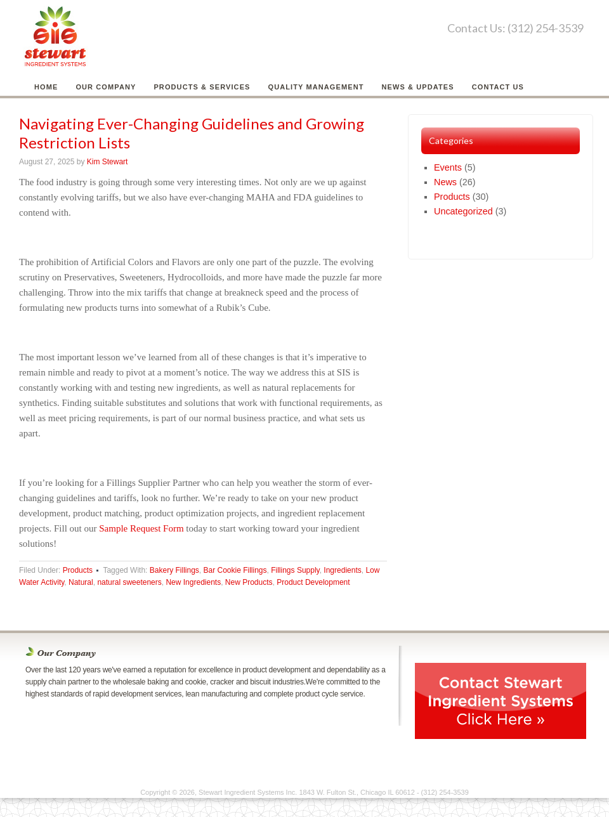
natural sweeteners (129, 582)
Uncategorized (463, 211)
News (445, 182)
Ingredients (342, 570)
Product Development (313, 582)
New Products (249, 582)
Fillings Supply (295, 570)
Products (78, 570)
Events (448, 167)
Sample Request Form (141, 528)
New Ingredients (193, 582)
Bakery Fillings (174, 570)
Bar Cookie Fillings (234, 570)
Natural (81, 582)
